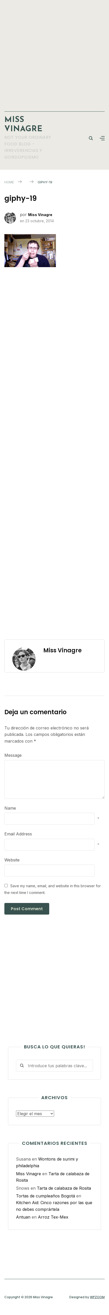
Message (13, 755)
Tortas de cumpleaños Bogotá (45, 1195)
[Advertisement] (54, 53)
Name (10, 808)
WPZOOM (97, 1297)
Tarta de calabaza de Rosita (64, 1188)
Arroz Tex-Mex (53, 1217)
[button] (102, 138)
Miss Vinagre (40, 214)
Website (12, 859)
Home (9, 182)
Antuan (23, 1217)
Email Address (18, 833)
